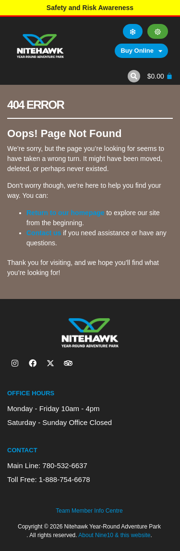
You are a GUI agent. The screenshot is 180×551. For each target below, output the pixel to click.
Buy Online (141, 51)
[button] (134, 76)
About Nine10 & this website (114, 535)
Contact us (43, 233)
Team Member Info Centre (89, 510)
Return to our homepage (65, 213)
